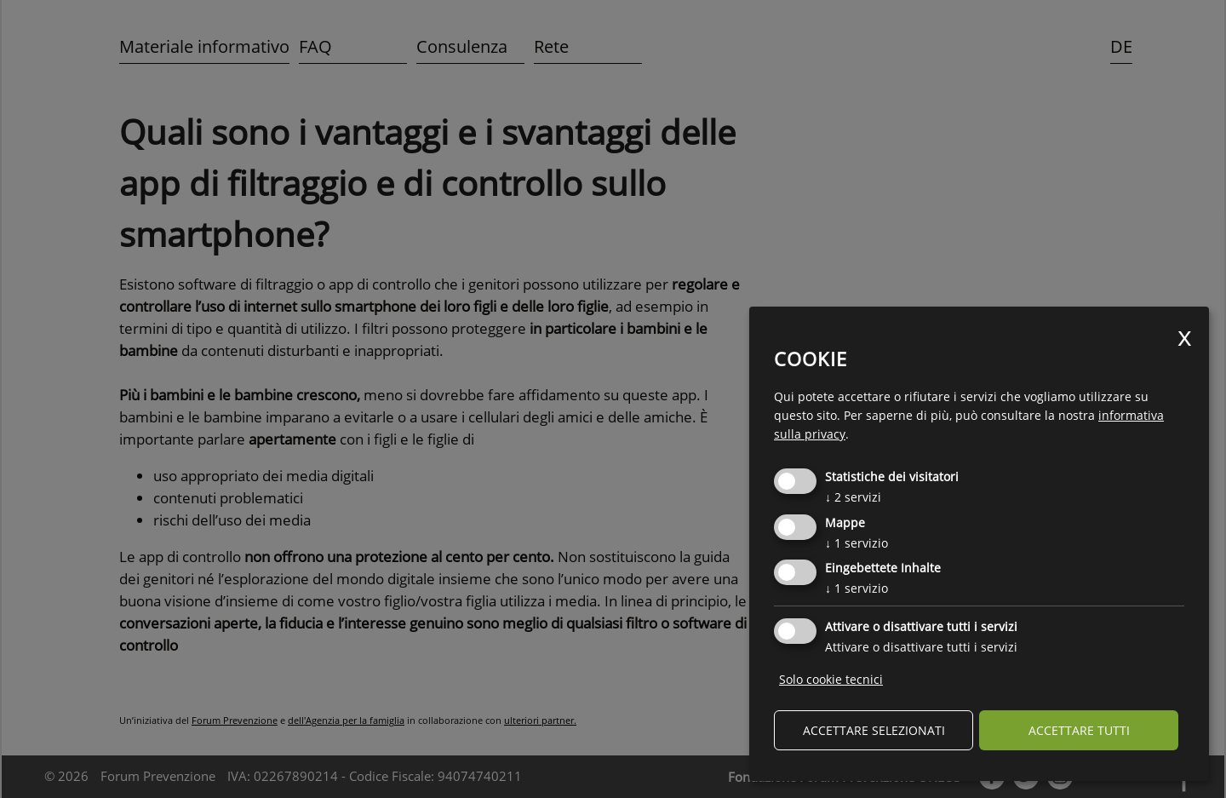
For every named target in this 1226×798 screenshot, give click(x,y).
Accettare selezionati (874, 730)
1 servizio (856, 543)
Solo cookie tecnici (831, 679)
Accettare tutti (1079, 730)
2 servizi (853, 497)
